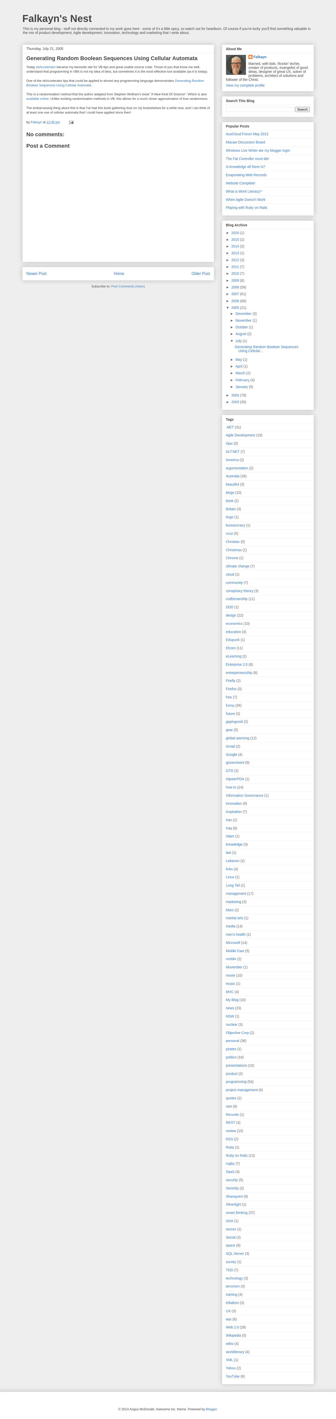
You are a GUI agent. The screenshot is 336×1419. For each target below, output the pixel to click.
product (232, 1074)
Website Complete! (240, 183)
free (229, 697)
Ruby (230, 1147)
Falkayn (259, 57)
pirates (231, 1049)
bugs (229, 517)
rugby (230, 1163)
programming (236, 1082)
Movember (234, 967)
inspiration (234, 812)
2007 (235, 294)
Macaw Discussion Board (245, 142)
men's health (236, 934)
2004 (235, 395)
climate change (237, 566)
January (242, 387)
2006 (235, 301)
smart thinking (237, 1213)
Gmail (230, 746)
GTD (229, 771)
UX (228, 1311)
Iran (229, 820)
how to (231, 787)
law (228, 853)
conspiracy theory (239, 591)
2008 (235, 287)
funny (230, 705)
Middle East (235, 951)
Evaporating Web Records (246, 175)
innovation (234, 803)
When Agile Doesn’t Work (245, 200)
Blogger (211, 1409)
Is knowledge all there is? (245, 167)
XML (229, 1360)
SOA (229, 1221)
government (235, 763)
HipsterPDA (235, 779)
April (239, 366)
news (230, 1008)
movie (230, 975)
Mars (230, 910)
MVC (230, 992)
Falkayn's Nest (57, 18)
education (233, 632)
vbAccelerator (46, 67)
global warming (237, 738)
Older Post (201, 273)
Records (232, 1115)
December (243, 314)
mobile (231, 959)
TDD (229, 1270)
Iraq (229, 828)
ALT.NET (233, 452)
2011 (235, 267)
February (242, 380)
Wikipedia (233, 1335)
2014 (235, 246)
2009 (235, 280)
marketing (233, 902)
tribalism (232, 1303)
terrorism (233, 1286)
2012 (235, 260)
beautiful (232, 484)
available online (37, 99)
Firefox (231, 689)
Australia (232, 476)
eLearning (233, 656)
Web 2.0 (232, 1327)
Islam (230, 836)
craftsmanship (237, 599)
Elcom (231, 648)
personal (232, 1041)
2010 (235, 273)
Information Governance (244, 795)
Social (230, 1237)
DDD (229, 607)
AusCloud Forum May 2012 (247, 134)
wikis (229, 1344)
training (231, 1294)
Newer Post (36, 273)
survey (231, 1262)
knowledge (234, 844)
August (241, 334)
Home (119, 273)
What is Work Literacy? (244, 191)
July (239, 341)
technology (234, 1278)
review (231, 1131)
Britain (231, 509)
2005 (235, 308)
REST (230, 1123)
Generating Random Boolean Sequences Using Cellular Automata (112, 58)
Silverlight (233, 1204)
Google (231, 755)
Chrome (232, 558)
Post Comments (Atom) (128, 286)
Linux (230, 877)
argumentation (237, 468)
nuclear (231, 1025)
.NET (230, 427)
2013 (235, 253)
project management (242, 1090)
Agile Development (240, 435)
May (239, 360)
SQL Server (235, 1254)
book (229, 501)
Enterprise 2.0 (237, 664)
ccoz (229, 533)
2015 (235, 240)
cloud (230, 574)
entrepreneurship (239, 673)
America (232, 460)
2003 (235, 402)
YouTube (233, 1376)
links (229, 869)
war (229, 1319)
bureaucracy (235, 525)
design (231, 615)
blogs (230, 493)
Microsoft (233, 943)
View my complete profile (245, 85)
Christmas (234, 550)
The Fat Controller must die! (247, 159)
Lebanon (233, 861)
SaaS (230, 1172)
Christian (233, 542)
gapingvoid (234, 722)
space (230, 1245)
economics (234, 624)
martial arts (234, 918)
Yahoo (231, 1368)
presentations (236, 1065)
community (234, 583)
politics (231, 1057)
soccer (231, 1229)
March (240, 373)
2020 (235, 233)
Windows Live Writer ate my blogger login (258, 150)
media (230, 926)
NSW (230, 1016)
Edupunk (233, 640)
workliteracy (235, 1352)
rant (229, 1106)
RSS (229, 1139)
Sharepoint (234, 1196)
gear (229, 730)
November (243, 320)
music (230, 984)
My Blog (232, 1000)
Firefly (230, 681)
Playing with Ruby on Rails (246, 208)
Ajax (229, 443)
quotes (231, 1098)
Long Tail (233, 885)
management (236, 894)
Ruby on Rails (237, 1156)
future (230, 714)
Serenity (232, 1188)
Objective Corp (237, 1033)
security (232, 1180)
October (242, 327)
